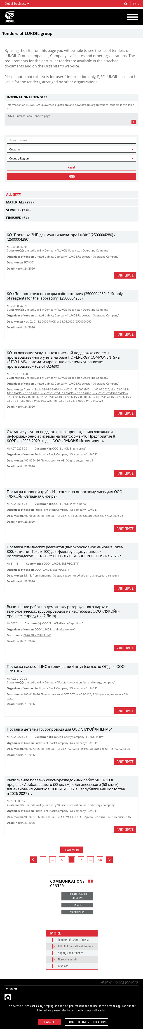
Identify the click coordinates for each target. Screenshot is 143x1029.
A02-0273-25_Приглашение (41, 748)
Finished (17, 217)
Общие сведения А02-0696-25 (103, 515)
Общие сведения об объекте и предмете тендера (86, 575)
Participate (125, 275)
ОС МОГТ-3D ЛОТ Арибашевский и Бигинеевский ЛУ (96, 817)
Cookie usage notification (87, 1022)
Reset (71, 167)
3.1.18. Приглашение (37, 575)
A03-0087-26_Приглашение (41, 817)
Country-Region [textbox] (19, 158)
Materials (20, 202)
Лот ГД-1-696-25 (71, 515)
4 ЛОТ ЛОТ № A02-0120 (76, 694)
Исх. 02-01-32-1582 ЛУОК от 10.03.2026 (47, 397)
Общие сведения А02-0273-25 (110, 748)
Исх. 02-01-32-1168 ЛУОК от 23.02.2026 (65, 393)
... (52, 860)
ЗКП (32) (28, 262)
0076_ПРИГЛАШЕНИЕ (37, 635)
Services (18, 210)
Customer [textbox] (15, 149)
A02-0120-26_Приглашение (41, 694)
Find (71, 177)
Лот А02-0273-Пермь (75, 748)
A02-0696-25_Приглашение (41, 515)
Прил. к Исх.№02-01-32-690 (41, 389)
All (13, 194)
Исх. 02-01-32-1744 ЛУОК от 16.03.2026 (99, 397)
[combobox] (71, 149)
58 (100, 860)
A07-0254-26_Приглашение (41, 460)
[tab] (71, 97)
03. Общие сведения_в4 (77, 460)
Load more (72, 850)
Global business (17, 4)
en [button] (136, 4)
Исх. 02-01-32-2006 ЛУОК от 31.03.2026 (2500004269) (57, 321)
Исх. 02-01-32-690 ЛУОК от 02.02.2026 (84, 389)
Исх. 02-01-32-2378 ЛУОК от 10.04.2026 (78, 400)
